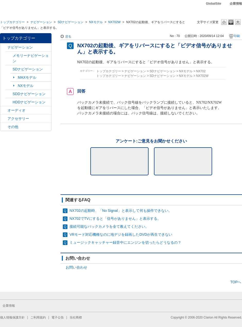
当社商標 (76, 317)
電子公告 (57, 317)
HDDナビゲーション (29, 102)
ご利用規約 (38, 317)
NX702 (201, 71)
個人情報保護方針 (12, 317)
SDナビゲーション (70, 22)
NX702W (114, 22)
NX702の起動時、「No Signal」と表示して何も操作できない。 (121, 210)
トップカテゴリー (12, 22)
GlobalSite (213, 3)
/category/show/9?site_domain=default (9, 94)
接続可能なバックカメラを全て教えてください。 (109, 226)
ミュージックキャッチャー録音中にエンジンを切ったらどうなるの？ (125, 242)
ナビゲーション (41, 22)
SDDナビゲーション (29, 94)
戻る (68, 36)
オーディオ (16, 110)
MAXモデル (27, 77)
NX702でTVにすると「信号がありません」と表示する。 (115, 218)
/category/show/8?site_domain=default (9, 102)
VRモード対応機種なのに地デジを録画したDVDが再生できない (121, 234)
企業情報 (236, 3)
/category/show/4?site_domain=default (4, 110)
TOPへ (235, 282)
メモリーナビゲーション (31, 58)
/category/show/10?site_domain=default (4, 118)
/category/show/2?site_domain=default (4, 47)
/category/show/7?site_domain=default (9, 55)
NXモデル (96, 22)
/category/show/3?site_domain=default (9, 69)
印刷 (237, 36)
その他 (12, 127)
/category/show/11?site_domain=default (4, 127)
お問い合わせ (76, 267)
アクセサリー (18, 118)
